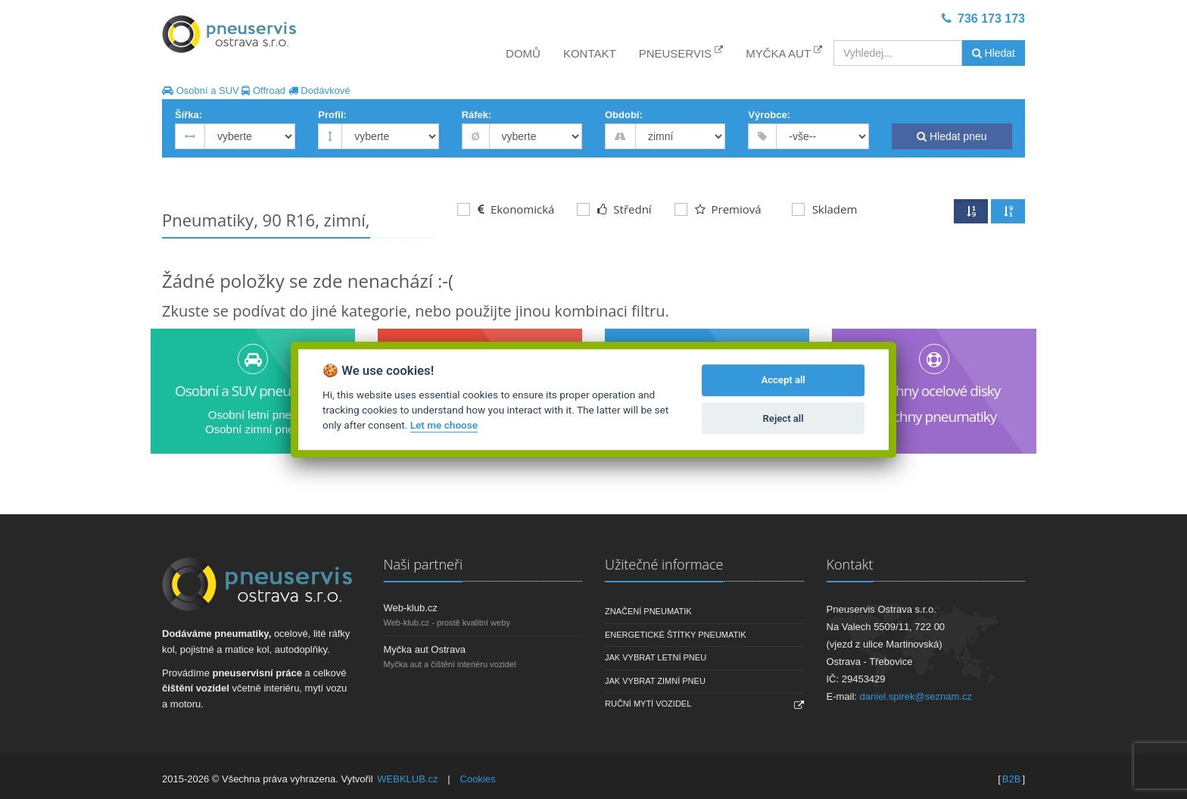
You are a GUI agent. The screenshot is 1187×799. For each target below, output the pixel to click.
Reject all (783, 418)
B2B (1011, 779)
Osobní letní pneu (253, 414)
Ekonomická (505, 209)
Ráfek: (477, 114)
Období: (624, 114)
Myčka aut (784, 52)
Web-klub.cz (411, 607)
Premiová (718, 209)
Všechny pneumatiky (934, 416)
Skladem (825, 209)
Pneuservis (681, 52)
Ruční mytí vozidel (648, 703)
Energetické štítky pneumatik (675, 634)
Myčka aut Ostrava (425, 649)
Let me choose (444, 426)
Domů (523, 53)
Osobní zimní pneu (253, 429)
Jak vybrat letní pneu (655, 657)
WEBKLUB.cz (407, 779)
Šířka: (188, 114)
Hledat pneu (951, 136)
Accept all (783, 380)
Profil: (332, 114)
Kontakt (589, 53)
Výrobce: (769, 114)
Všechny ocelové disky (934, 391)
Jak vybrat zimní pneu (655, 680)
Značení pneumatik (648, 611)
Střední (614, 209)
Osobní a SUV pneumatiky (253, 391)
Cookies (478, 779)
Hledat (993, 53)
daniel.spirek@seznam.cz (916, 696)
